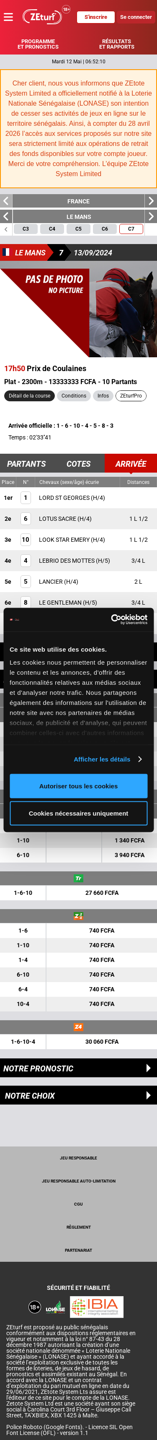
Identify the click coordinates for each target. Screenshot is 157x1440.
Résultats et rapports (116, 44)
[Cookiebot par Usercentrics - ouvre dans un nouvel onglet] (111, 619)
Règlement (79, 1227)
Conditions (74, 396)
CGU (78, 1204)
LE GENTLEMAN (61, 602)
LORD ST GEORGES (65, 497)
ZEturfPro (131, 396)
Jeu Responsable (78, 1158)
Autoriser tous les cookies (78, 785)
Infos (103, 396)
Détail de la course (29, 396)
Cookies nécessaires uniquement (79, 813)
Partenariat (78, 1250)
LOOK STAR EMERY (65, 539)
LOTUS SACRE (58, 518)
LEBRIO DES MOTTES (67, 560)
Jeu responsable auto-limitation (79, 1181)
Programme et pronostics (38, 44)
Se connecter (136, 17)
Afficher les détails (102, 759)
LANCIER (51, 581)
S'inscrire (96, 17)
